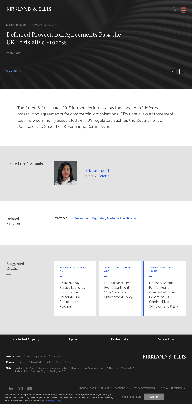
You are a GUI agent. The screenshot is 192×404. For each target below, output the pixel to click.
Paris (69, 362)
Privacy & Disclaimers (172, 388)
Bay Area (30, 368)
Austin (18, 368)
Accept (154, 397)
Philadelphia (21, 371)
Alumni (104, 388)
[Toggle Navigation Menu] (183, 9)
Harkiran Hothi (96, 170)
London (104, 176)
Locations (119, 388)
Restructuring (120, 339)
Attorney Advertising (142, 388)
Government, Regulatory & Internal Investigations (106, 218)
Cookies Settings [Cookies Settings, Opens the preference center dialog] (131, 397)
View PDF (13, 71)
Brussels (23, 362)
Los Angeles (90, 368)
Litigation (72, 339)
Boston (42, 368)
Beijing (19, 356)
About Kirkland (87, 388)
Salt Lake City (38, 371)
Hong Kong (31, 356)
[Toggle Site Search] (174, 9)
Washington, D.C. (57, 371)
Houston (75, 368)
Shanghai (56, 356)
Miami (103, 368)
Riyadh (43, 356)
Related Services (13, 221)
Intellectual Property (25, 339)
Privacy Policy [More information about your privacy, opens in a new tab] (53, 401)
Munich (59, 362)
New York (126, 368)
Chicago (54, 368)
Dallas (65, 368)
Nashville (113, 368)
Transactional (166, 339)
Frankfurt (36, 362)
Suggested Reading (15, 266)
